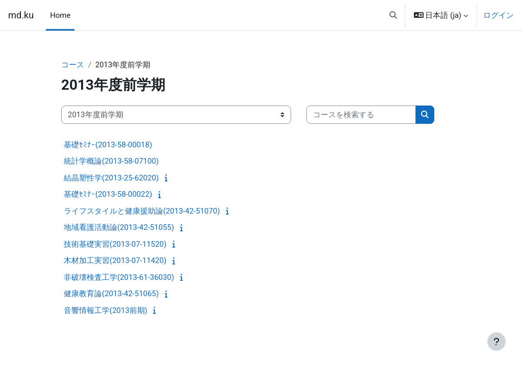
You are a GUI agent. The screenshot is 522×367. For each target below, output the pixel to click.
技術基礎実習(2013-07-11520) (115, 244)
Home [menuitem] (60, 15)
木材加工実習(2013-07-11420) (115, 261)
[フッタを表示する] (496, 341)
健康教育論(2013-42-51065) (111, 294)
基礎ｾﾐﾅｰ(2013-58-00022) (108, 194)
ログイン (498, 15)
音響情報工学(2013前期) (105, 310)
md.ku (21, 15)
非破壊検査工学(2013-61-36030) (119, 277)
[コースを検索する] (361, 115)
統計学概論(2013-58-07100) (111, 161)
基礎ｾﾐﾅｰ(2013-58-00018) (108, 144)
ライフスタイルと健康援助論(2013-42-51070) (142, 211)
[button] (393, 15)
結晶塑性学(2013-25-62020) (111, 177)
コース (72, 64)
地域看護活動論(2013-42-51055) (119, 227)
